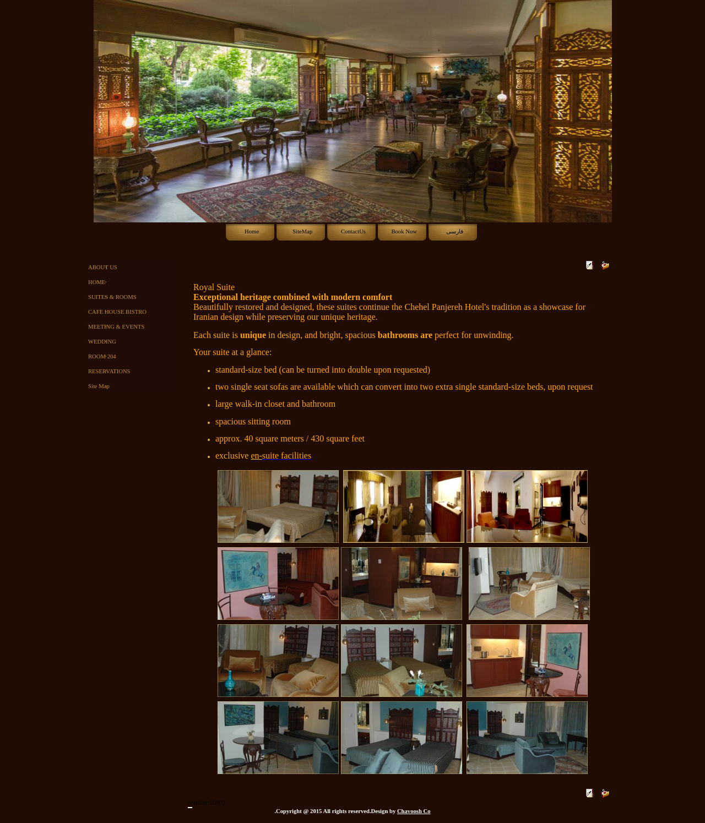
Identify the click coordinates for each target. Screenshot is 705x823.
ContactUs (353, 231)
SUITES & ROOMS (112, 297)
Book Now (403, 231)
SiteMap (302, 231)
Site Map (99, 386)
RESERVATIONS (109, 371)
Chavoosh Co (414, 811)
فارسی (454, 231)
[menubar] (353, 232)
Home (252, 231)
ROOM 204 (102, 356)
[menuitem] (251, 232)
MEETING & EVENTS (116, 327)
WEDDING (102, 342)
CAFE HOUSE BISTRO (117, 312)
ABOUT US (102, 267)
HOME (96, 282)
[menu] (135, 327)
